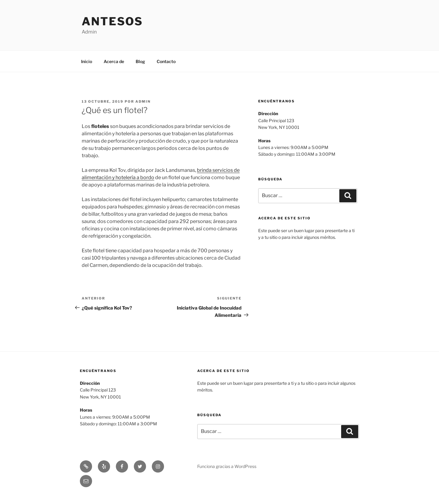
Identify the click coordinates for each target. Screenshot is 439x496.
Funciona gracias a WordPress (226, 466)
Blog (140, 61)
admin (143, 101)
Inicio (86, 61)
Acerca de (114, 61)
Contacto (166, 61)
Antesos (112, 21)
